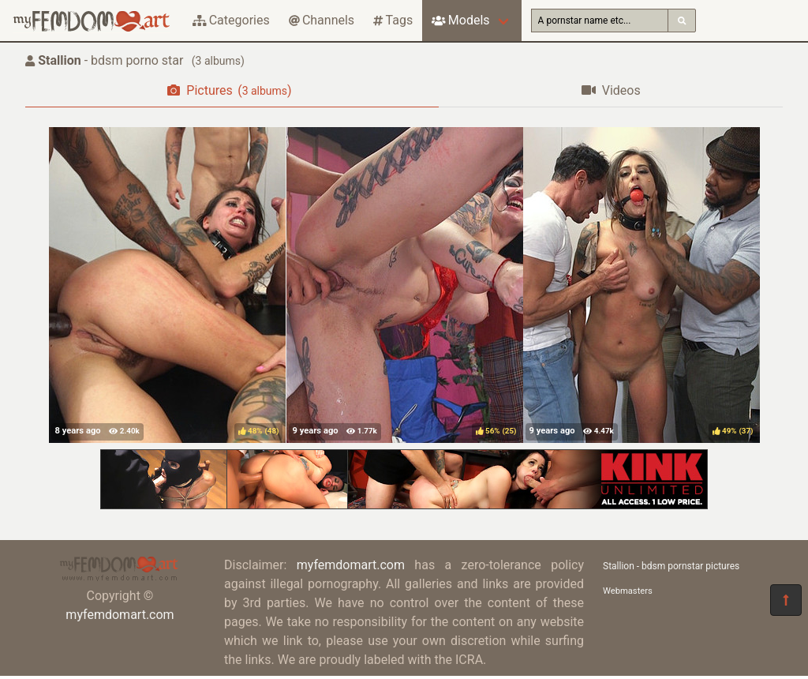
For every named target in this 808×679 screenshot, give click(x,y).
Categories (231, 20)
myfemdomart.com (119, 614)
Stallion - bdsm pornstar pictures (671, 566)
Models (460, 20)
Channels (321, 20)
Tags (393, 20)
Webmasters (628, 591)
